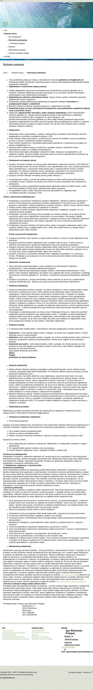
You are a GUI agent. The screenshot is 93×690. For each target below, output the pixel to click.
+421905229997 (68, 647)
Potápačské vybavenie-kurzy (13, 637)
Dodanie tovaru (10, 34)
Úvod (5, 73)
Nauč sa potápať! (9, 635)
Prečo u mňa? (7, 630)
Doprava (11, 47)
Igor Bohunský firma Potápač (13, 632)
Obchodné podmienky (17, 40)
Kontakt (7, 56)
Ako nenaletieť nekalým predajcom (16, 639)
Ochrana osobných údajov (18, 53)
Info (5, 30)
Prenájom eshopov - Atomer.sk (80, 672)
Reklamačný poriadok (17, 50)
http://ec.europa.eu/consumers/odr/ (71, 581)
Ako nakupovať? (14, 37)
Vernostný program (17, 43)
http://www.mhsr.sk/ (69, 575)
